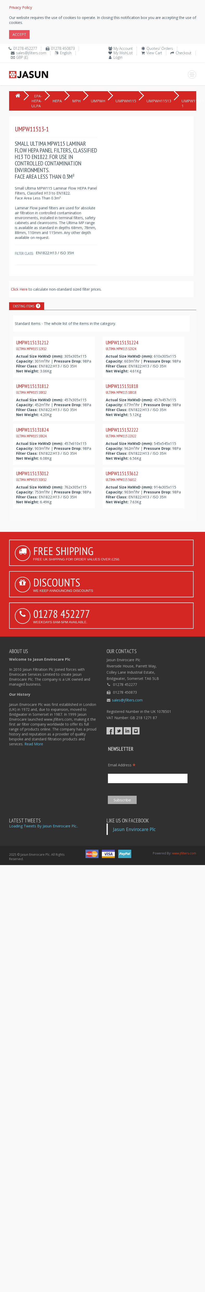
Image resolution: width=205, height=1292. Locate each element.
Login (118, 57)
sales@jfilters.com (31, 52)
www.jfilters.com (184, 853)
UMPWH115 (126, 100)
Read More (33, 743)
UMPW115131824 (32, 432)
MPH (76, 100)
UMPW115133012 (32, 476)
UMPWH (98, 100)
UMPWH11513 (159, 100)
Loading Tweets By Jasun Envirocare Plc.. (43, 826)
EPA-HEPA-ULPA (36, 100)
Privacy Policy (20, 7)
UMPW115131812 (32, 389)
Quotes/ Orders (160, 48)
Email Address (122, 765)
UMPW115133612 (122, 476)
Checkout (183, 52)
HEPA (57, 100)
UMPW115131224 (122, 345)
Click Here (20, 289)
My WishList (123, 52)
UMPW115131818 (122, 389)
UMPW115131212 (32, 345)
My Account (123, 48)
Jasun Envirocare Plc (134, 829)
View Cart (154, 52)
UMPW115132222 (122, 432)
